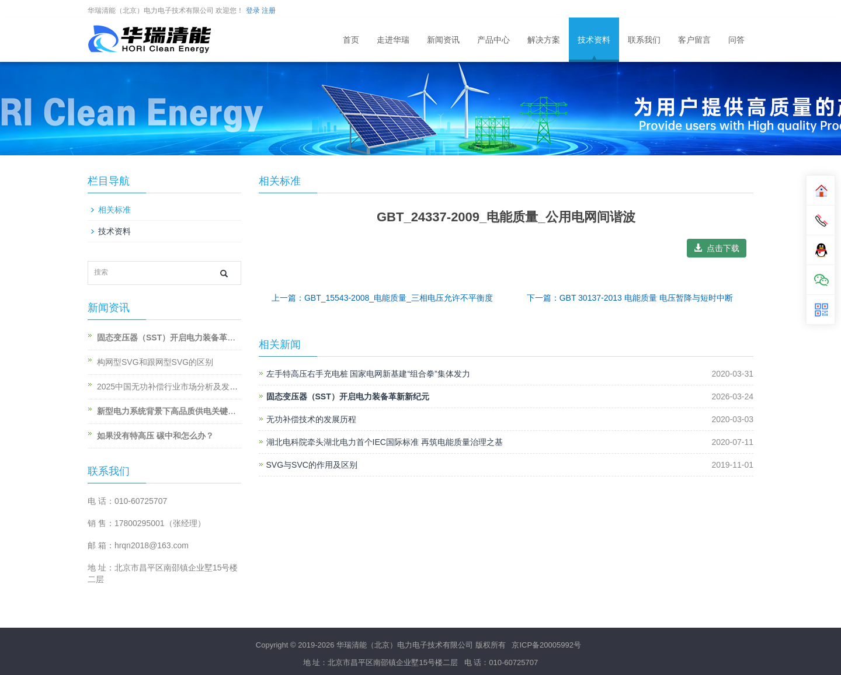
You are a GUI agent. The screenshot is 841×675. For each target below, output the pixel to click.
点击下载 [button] (716, 248)
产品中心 (493, 39)
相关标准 (114, 209)
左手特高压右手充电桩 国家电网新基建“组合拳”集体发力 (368, 373)
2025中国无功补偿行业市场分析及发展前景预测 (183, 386)
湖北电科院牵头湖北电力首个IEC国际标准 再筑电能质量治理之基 (384, 442)
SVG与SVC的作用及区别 (311, 464)
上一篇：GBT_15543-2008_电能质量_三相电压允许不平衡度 (382, 297)
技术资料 (594, 39)
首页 (351, 39)
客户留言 (694, 39)
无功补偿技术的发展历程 (311, 419)
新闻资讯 (443, 39)
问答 (736, 39)
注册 (269, 10)
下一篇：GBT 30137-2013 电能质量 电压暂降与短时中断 (630, 297)
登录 (253, 10)
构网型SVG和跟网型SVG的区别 (155, 362)
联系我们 (644, 39)
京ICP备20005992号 (546, 645)
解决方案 (543, 39)
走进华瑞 (393, 39)
